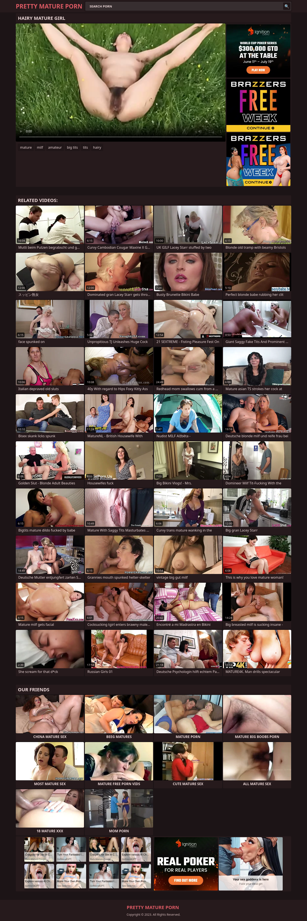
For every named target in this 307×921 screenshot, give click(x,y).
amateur (55, 147)
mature (26, 147)
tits (85, 147)
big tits (72, 147)
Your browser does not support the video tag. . (121, 82)
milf (40, 147)
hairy (97, 147)
